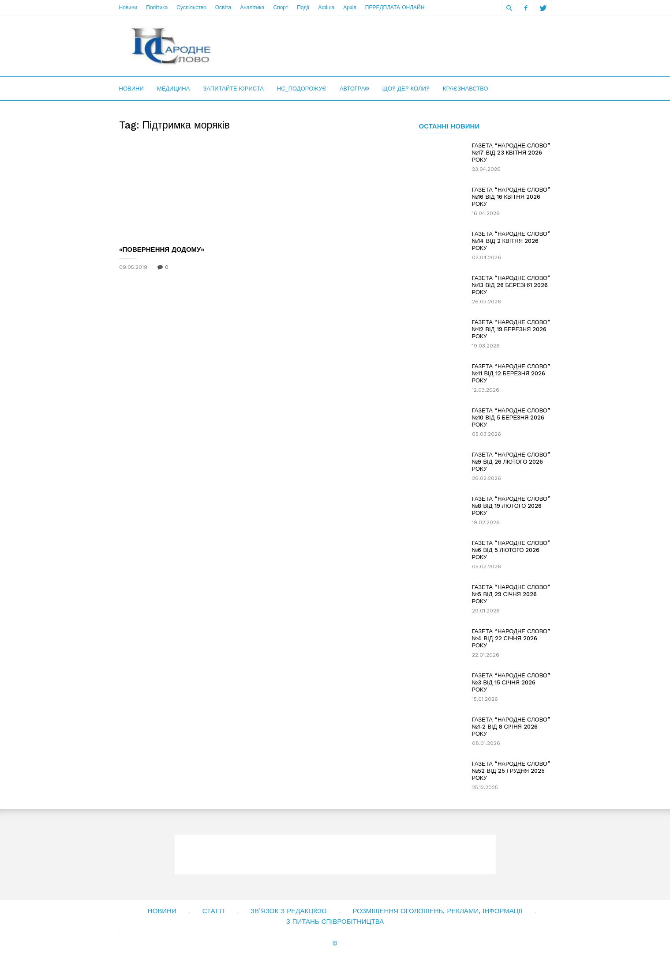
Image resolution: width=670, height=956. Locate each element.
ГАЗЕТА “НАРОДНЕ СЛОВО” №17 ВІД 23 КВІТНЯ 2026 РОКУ (511, 152)
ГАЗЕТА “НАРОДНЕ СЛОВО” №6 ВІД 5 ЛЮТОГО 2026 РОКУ (511, 550)
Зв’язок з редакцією (288, 911)
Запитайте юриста (233, 88)
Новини (128, 7)
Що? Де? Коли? (406, 88)
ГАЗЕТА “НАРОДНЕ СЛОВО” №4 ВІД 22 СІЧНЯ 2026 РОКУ (511, 638)
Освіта (223, 7)
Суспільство (191, 7)
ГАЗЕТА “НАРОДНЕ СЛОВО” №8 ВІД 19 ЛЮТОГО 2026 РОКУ (511, 505)
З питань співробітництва (335, 922)
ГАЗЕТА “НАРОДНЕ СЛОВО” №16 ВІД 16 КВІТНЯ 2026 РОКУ (511, 196)
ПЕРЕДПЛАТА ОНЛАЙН (394, 7)
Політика (157, 7)
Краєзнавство (465, 88)
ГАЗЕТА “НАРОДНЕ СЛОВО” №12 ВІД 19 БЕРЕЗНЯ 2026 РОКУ (511, 329)
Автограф (354, 88)
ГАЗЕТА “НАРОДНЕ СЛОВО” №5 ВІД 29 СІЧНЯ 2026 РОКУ (511, 594)
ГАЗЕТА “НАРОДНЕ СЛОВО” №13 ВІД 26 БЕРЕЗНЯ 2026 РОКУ (511, 285)
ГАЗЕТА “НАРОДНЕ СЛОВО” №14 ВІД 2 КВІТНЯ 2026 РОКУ (511, 240)
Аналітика (252, 7)
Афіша (326, 7)
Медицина (173, 88)
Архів (349, 7)
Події (303, 7)
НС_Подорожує (301, 88)
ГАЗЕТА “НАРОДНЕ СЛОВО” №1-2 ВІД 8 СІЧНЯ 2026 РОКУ (511, 726)
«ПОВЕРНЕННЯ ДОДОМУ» (162, 249)
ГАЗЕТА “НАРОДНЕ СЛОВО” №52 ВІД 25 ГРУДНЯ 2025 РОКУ (511, 770)
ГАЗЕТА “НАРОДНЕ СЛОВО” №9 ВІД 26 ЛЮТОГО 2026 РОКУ (511, 461)
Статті (213, 911)
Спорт (280, 7)
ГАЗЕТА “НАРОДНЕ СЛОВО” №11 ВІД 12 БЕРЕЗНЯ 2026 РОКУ (511, 373)
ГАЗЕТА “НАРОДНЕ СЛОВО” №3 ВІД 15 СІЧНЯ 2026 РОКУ (511, 682)
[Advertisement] (390, 46)
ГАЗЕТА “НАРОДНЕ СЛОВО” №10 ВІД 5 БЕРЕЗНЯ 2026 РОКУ (511, 417)
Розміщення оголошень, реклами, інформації (437, 911)
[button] (509, 8)
